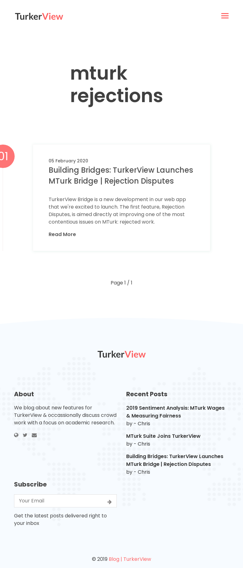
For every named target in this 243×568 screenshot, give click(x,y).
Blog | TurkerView (130, 559)
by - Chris (138, 423)
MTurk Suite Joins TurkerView (163, 436)
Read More (62, 234)
